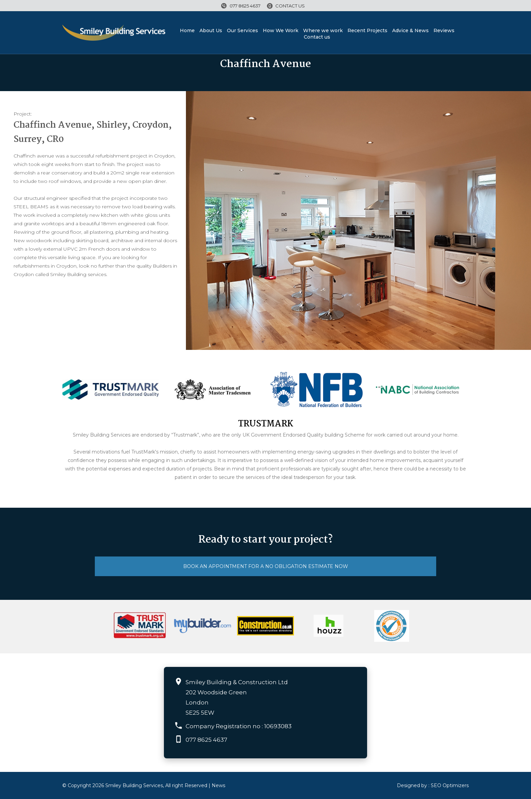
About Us (210, 30)
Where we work (323, 30)
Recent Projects (367, 30)
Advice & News (410, 30)
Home (187, 30)
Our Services (242, 30)
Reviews (443, 30)
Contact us (290, 5)
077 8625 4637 (245, 5)
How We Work (280, 30)
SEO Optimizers (450, 785)
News (218, 785)
